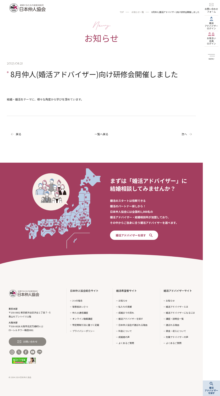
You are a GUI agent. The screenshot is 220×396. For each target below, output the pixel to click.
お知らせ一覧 (137, 12)
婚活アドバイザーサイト (178, 290)
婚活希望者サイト (126, 290)
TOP (122, 12)
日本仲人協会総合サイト (84, 290)
